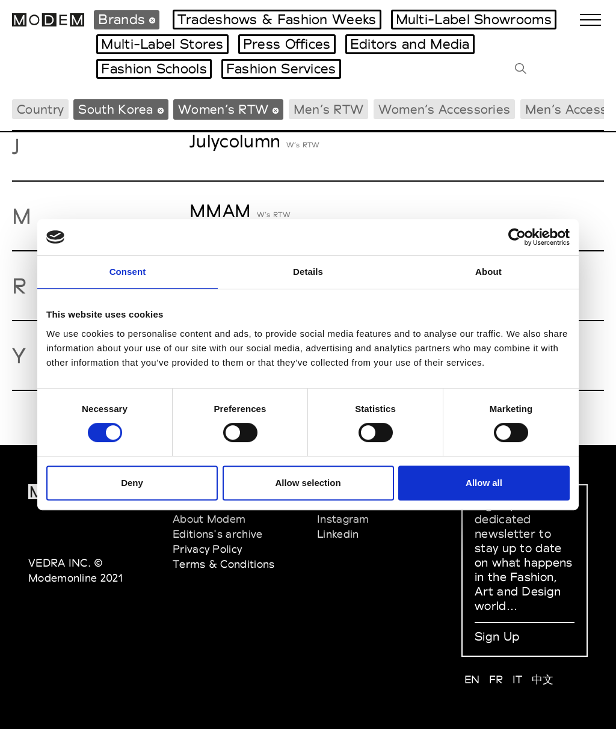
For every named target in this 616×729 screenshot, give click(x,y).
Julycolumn (234, 141)
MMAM (220, 210)
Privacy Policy (207, 549)
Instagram (343, 518)
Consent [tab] (127, 271)
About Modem (209, 518)
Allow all (484, 483)
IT (518, 679)
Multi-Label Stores (162, 44)
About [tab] (488, 271)
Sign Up (497, 636)
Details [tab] (308, 271)
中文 (543, 679)
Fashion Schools (154, 68)
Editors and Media (410, 44)
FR (496, 679)
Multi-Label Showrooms (474, 19)
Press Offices (287, 44)
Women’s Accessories (444, 109)
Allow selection (307, 483)
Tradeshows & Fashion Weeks (277, 19)
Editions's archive (217, 534)
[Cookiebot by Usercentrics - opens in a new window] (517, 237)
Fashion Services (281, 68)
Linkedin (338, 534)
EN (472, 679)
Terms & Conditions (223, 564)
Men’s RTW (329, 109)
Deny (132, 483)
